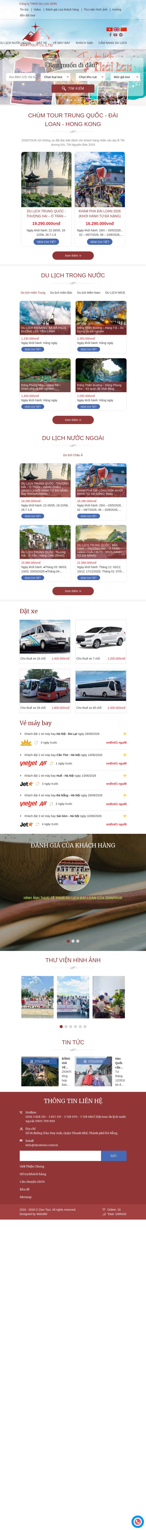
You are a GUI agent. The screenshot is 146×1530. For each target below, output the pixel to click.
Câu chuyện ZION (32, 1191)
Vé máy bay (36, 723)
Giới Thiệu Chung (32, 1176)
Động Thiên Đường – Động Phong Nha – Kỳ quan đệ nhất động (99, 396)
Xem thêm (73, 265)
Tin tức (34, 9)
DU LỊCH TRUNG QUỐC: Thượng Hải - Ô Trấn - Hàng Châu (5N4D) (43, 563)
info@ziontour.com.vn (41, 1154)
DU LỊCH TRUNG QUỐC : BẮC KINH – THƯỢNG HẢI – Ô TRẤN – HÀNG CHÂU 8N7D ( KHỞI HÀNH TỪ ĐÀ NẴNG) (99, 559)
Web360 (41, 1223)
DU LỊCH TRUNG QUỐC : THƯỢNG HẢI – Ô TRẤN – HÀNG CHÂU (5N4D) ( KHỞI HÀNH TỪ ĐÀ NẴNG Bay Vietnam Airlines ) (45, 498)
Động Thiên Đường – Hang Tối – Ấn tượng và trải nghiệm (100, 339)
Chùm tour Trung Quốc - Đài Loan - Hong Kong (73, 129)
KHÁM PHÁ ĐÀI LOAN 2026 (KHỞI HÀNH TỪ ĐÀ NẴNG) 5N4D (100, 225)
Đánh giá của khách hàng (71, 9)
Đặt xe (29, 611)
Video (46, 9)
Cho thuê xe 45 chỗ (79, 707)
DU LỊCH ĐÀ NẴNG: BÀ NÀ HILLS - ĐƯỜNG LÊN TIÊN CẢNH (44, 339)
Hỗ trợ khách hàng (33, 1183)
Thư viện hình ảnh (105, 9)
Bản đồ (24, 1199)
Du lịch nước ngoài (73, 447)
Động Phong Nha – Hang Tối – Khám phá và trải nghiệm (41, 396)
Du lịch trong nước (73, 285)
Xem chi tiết (46, 251)
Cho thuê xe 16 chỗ (23, 658)
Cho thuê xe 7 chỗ (78, 658)
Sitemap (25, 1206)
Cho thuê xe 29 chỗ (23, 707)
